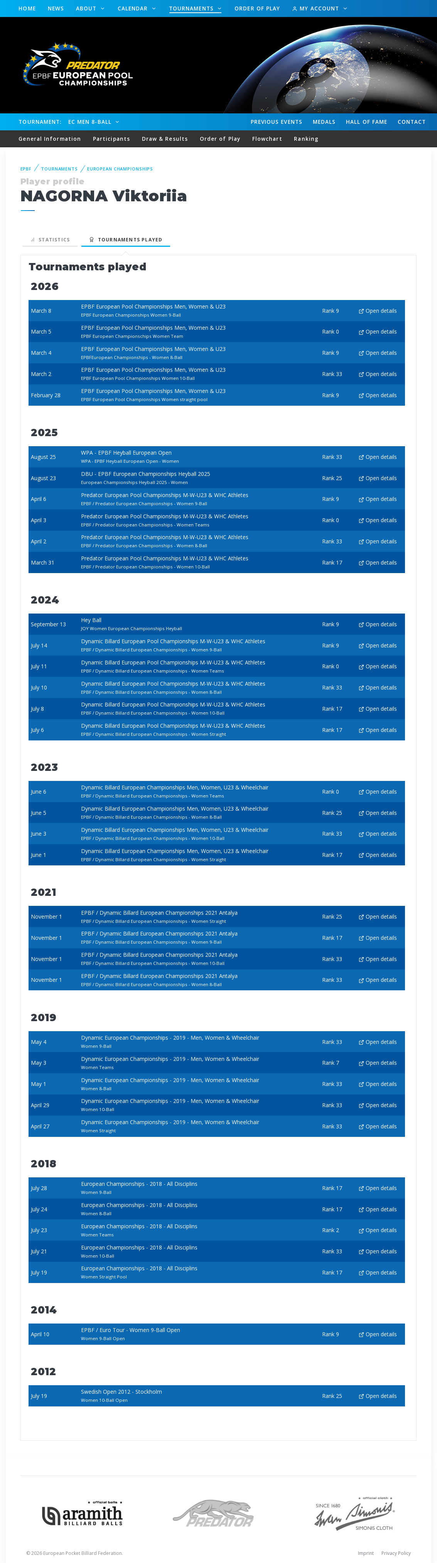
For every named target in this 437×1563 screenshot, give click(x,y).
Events (276, 121)
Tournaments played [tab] (125, 239)
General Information (50, 138)
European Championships (120, 169)
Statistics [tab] (50, 239)
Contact (412, 121)
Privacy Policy (396, 1553)
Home (27, 8)
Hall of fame (366, 121)
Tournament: (40, 121)
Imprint (366, 1553)
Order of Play (257, 8)
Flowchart (267, 138)
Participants (111, 138)
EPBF (26, 169)
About (87, 8)
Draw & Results (165, 138)
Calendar (134, 8)
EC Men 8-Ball (90, 121)
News (56, 8)
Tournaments (192, 8)
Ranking (306, 138)
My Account (316, 8)
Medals (324, 121)
